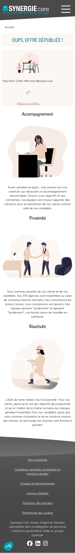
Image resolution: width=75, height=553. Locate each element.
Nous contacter (37, 460)
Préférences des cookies (37, 513)
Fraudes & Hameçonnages (37, 483)
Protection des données (37, 503)
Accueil (9, 27)
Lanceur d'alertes (38, 493)
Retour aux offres (28, 103)
